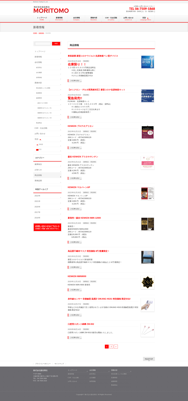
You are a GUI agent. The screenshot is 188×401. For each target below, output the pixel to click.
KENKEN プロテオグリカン (80, 126)
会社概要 (39, 72)
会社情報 (38, 62)
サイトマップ (59, 363)
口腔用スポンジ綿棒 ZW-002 (81, 324)
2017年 (37, 212)
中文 (39, 150)
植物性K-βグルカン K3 (45, 118)
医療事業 (39, 93)
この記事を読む (75, 80)
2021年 (37, 201)
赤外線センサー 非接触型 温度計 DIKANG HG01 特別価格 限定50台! (99, 299)
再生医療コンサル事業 (43, 88)
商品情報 (86, 61)
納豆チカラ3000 (43, 103)
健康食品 (86, 131)
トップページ (40, 51)
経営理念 (39, 67)
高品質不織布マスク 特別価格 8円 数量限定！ (89, 251)
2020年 (37, 207)
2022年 (37, 196)
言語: (38, 139)
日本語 (39, 145)
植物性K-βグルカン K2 (45, 113)
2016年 (37, 218)
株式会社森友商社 (91, 394)
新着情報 (38, 57)
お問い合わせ (40, 134)
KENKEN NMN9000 (77, 276)
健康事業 (39, 98)
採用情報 (39, 77)
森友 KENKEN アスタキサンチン (83, 157)
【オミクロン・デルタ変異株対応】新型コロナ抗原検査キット (96, 90)
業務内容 (38, 83)
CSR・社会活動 (41, 128)
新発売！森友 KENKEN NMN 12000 (84, 218)
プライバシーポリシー (43, 363)
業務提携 (38, 181)
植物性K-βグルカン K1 (45, 108)
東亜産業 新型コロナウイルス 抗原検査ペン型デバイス (93, 56)
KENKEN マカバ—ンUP (79, 187)
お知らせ (38, 170)
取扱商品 (39, 123)
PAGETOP (149, 359)
